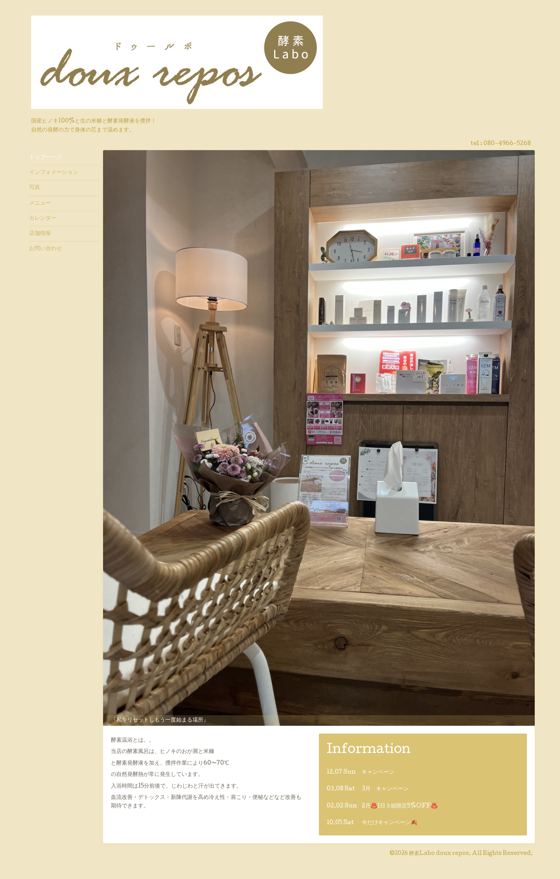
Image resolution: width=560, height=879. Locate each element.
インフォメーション (53, 173)
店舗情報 (40, 234)
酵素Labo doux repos (439, 853)
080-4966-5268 (507, 144)
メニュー (40, 203)
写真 (34, 188)
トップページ (45, 157)
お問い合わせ (45, 249)
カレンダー (42, 218)
